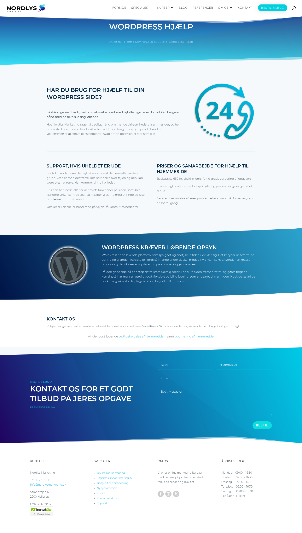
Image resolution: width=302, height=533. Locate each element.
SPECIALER (139, 7)
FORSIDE (119, 7)
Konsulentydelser (108, 498)
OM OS (223, 7)
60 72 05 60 (42, 480)
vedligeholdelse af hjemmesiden (142, 336)
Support (102, 503)
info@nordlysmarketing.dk (48, 484)
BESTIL (262, 425)
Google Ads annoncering (113, 482)
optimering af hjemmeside (194, 336)
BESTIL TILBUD (272, 7)
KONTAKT (245, 7)
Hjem (128, 42)
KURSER (163, 7)
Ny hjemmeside (107, 487)
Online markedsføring (111, 472)
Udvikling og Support (150, 42)
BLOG (183, 7)
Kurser (101, 493)
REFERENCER (203, 7)
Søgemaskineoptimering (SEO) (116, 477)
